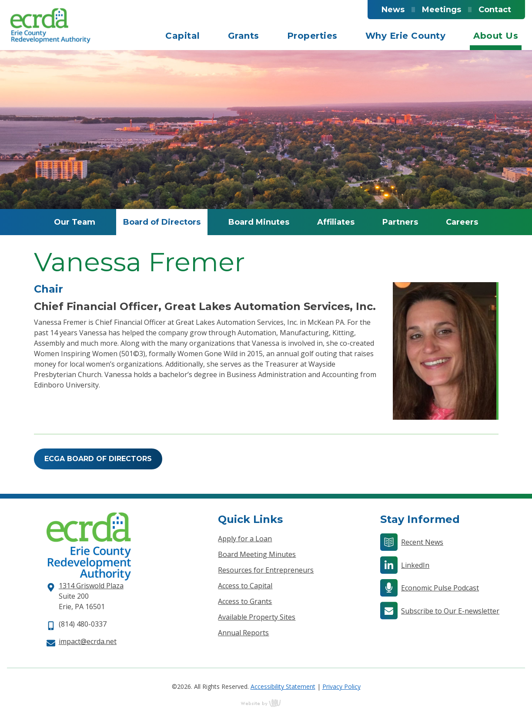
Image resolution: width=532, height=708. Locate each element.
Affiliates (336, 222)
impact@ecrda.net (88, 641)
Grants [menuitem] (243, 35)
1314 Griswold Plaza (91, 585)
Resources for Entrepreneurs (266, 570)
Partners (400, 222)
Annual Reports (243, 632)
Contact (494, 9)
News (393, 9)
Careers (462, 222)
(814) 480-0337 (83, 624)
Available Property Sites (256, 617)
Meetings (441, 9)
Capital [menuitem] (182, 35)
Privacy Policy (341, 686)
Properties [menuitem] (312, 35)
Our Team (74, 222)
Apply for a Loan (245, 538)
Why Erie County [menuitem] (405, 35)
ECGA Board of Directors (98, 459)
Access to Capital (245, 585)
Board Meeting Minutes (257, 554)
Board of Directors (162, 222)
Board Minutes (258, 222)
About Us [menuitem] (495, 35)
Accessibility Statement (283, 686)
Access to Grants (245, 601)
